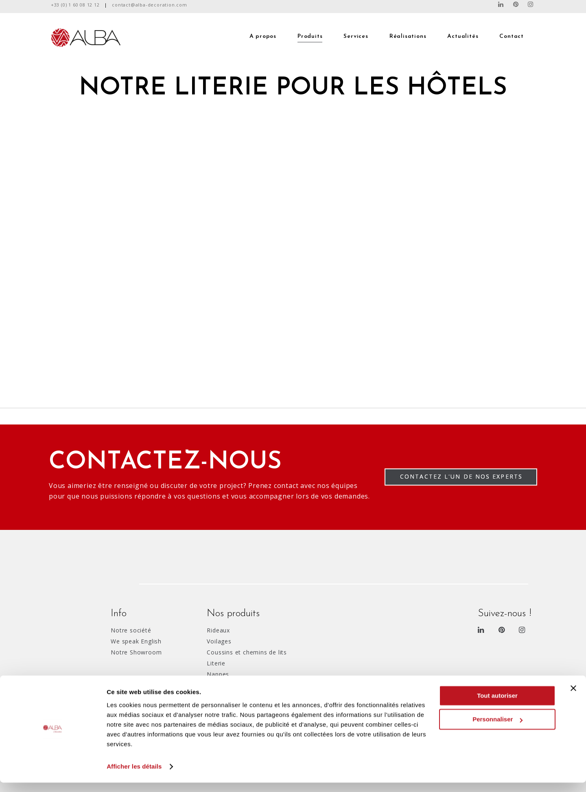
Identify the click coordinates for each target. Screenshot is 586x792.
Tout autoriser (497, 705)
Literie (216, 663)
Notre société (131, 630)
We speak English (136, 641)
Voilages (219, 641)
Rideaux (218, 630)
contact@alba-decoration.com (149, 5)
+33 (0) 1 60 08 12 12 (75, 5)
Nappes (218, 674)
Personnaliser (497, 728)
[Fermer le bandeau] (573, 697)
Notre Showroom (136, 652)
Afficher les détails (134, 775)
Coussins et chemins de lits (247, 652)
